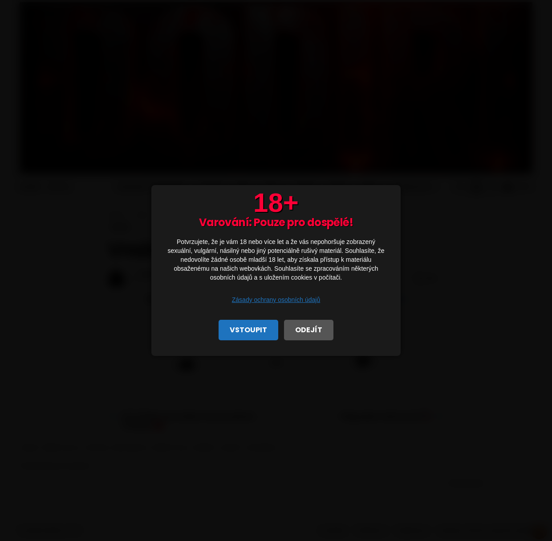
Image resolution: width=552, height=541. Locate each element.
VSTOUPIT (248, 330)
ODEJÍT (308, 330)
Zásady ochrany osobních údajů (276, 299)
